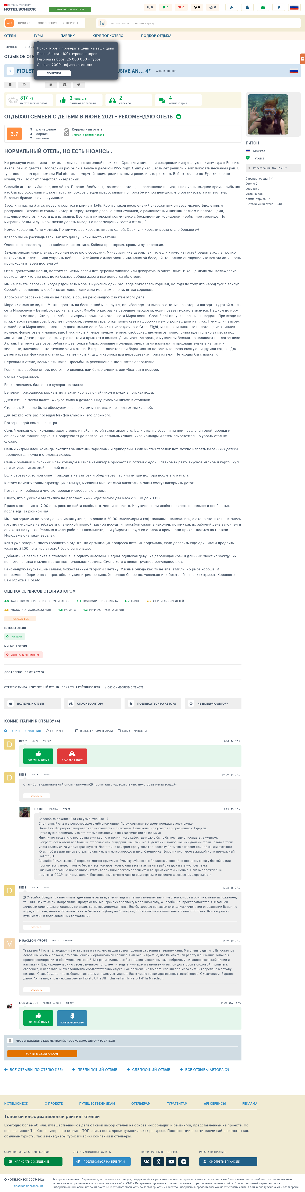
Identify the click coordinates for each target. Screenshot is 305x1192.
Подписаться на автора (156, 704)
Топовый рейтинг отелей (52, 1116)
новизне (57, 731)
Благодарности (134, 731)
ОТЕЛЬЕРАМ (141, 1103)
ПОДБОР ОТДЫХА (156, 35)
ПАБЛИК (68, 35)
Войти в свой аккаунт (42, 1054)
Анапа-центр (166, 71)
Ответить (36, 795)
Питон (252, 143)
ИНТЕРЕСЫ (70, 23)
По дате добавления (24, 731)
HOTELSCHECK (16, 1103)
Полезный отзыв (30, 704)
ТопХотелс (11, 46)
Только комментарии (96, 731)
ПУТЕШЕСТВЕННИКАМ (97, 1103)
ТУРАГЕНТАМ (177, 1103)
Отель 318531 (32, 46)
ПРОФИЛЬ (25, 23)
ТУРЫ (38, 35)
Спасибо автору (90, 704)
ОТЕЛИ (10, 35)
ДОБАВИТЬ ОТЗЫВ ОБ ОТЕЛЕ (70, 9)
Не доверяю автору (212, 704)
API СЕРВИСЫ (215, 1103)
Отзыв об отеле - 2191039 (32, 56)
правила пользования (28, 1186)
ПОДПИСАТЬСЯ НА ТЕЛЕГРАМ (104, 1161)
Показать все (20, 618)
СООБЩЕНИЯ (47, 23)
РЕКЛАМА (249, 1103)
